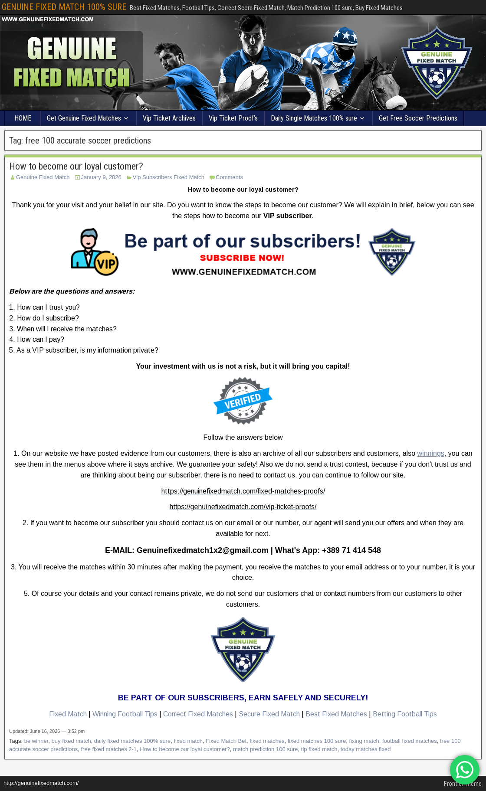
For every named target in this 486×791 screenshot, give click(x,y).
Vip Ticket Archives (169, 118)
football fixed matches (409, 741)
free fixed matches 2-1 (109, 749)
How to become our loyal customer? (76, 166)
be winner (36, 741)
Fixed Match (68, 714)
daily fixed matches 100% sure (132, 741)
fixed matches (267, 741)
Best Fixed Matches (336, 714)
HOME (22, 118)
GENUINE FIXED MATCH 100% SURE (64, 7)
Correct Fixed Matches (198, 714)
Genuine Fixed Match (43, 177)
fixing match (364, 741)
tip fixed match (319, 749)
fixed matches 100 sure (317, 741)
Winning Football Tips (125, 714)
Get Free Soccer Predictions (418, 118)
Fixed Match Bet (226, 741)
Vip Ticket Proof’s (233, 118)
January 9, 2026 (101, 177)
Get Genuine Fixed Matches (84, 118)
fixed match (188, 741)
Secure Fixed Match (269, 714)
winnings (430, 453)
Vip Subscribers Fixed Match (168, 177)
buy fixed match (71, 741)
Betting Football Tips (405, 714)
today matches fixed (366, 749)
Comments (229, 177)
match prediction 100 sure (265, 749)
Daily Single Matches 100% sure (314, 118)
